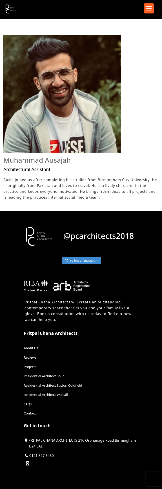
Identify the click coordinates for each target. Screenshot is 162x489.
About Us (31, 348)
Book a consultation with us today (69, 313)
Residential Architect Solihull (46, 376)
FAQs (28, 404)
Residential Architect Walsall (46, 394)
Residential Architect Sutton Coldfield (53, 385)
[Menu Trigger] (149, 8)
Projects (30, 366)
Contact (30, 413)
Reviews (30, 357)
